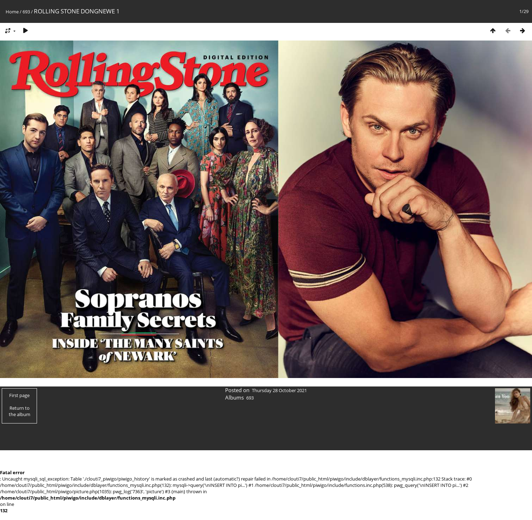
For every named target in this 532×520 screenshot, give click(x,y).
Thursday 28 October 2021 (279, 390)
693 (26, 11)
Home (12, 11)
